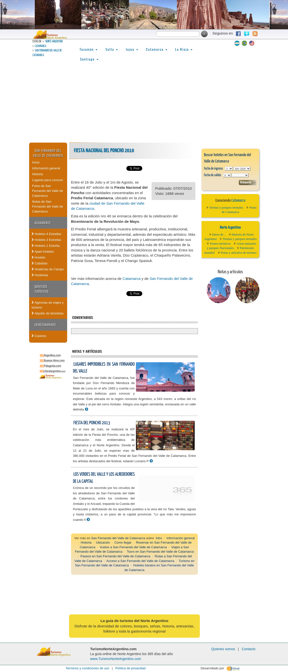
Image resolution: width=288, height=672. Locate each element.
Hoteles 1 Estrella (46, 246)
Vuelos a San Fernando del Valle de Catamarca (133, 547)
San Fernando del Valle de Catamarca (48, 153)
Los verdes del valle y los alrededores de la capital (104, 478)
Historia (37, 174)
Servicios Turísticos (41, 289)
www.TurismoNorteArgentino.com (115, 659)
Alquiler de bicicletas (47, 313)
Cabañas (40, 263)
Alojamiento (42, 222)
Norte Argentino (54, 41)
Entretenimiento (45, 324)
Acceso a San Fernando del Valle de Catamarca (140, 561)
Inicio (35, 162)
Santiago (89, 59)
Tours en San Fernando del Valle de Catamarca (160, 551)
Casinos (39, 336)
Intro (159, 538)
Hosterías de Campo (48, 269)
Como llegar (123, 542)
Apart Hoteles (43, 251)
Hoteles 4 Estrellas (46, 234)
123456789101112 (242, 169)
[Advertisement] (144, 105)
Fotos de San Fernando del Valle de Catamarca (47, 191)
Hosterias (40, 275)
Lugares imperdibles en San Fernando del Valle (104, 368)
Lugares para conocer (47, 180)
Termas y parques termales (226, 207)
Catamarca (40, 46)
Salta (111, 49)
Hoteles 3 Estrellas (46, 240)
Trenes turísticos (220, 243)
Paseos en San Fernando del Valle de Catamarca (115, 556)
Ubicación (103, 542)
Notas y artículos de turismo (239, 252)
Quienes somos (223, 649)
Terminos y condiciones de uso (87, 668)
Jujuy (132, 49)
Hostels (38, 257)
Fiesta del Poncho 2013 (91, 423)
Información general (46, 168)
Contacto (248, 649)
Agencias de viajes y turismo (47, 305)
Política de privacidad (130, 668)
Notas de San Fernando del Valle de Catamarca (47, 206)
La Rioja (183, 49)
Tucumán (89, 49)
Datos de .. (219, 234)
